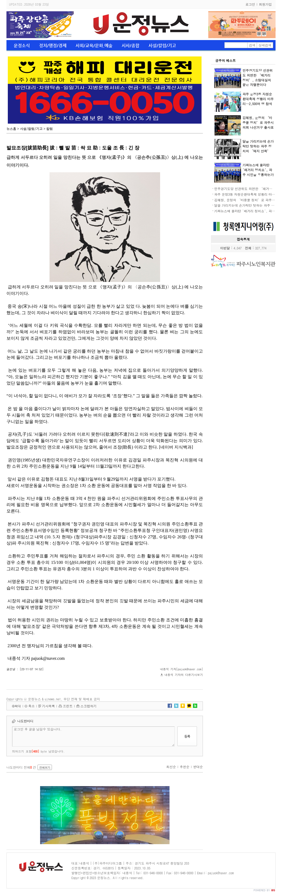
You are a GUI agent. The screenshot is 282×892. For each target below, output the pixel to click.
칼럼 (49, 128)
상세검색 (265, 45)
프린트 (68, 706)
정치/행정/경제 (52, 45)
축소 (31, 706)
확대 (18, 706)
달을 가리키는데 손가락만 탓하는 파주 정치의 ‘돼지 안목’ (258, 146)
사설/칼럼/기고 (162, 45)
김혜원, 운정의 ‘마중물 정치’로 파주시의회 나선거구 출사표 (258, 122)
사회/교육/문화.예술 (94, 45)
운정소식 (22, 45)
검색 (252, 45)
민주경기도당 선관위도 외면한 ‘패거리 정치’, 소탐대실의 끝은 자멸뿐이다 (257, 77)
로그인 (250, 4)
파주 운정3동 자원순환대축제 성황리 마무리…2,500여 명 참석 (258, 99)
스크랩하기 (88, 706)
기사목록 (48, 706)
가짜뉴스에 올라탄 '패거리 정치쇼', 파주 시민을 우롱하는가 (258, 170)
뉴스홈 (11, 128)
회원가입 (265, 4)
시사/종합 (130, 45)
